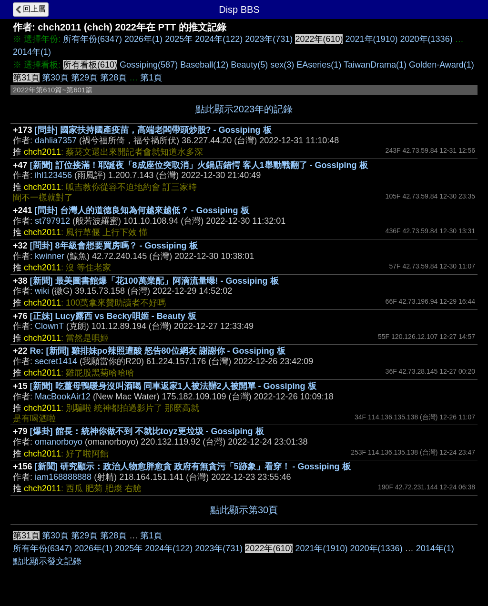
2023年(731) (269, 39)
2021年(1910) (371, 39)
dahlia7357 (56, 140)
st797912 (52, 221)
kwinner (49, 256)
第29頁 (84, 77)
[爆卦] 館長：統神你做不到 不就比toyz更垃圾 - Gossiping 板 (147, 431)
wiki (42, 291)
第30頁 (55, 77)
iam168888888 (63, 477)
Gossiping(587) (149, 65)
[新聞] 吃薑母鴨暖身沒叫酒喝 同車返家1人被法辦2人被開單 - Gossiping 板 (173, 386)
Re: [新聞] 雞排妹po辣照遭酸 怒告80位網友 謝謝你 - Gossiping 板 (157, 351)
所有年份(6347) (92, 39)
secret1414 (56, 361)
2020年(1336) (426, 39)
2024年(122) (219, 39)
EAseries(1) (318, 65)
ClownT (49, 326)
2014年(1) (32, 52)
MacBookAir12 (63, 396)
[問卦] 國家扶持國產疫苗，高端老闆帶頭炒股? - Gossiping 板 (153, 130)
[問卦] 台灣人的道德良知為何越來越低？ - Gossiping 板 (142, 210)
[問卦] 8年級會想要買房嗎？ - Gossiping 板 (114, 245)
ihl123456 (53, 175)
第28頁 (113, 77)
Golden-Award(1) (441, 65)
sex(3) (282, 65)
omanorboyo (58, 442)
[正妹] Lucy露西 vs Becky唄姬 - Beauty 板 (113, 316)
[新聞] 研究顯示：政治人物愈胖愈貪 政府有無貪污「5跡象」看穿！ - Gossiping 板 (193, 466)
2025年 (179, 39)
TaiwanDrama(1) (375, 65)
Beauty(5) (249, 65)
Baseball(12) (204, 65)
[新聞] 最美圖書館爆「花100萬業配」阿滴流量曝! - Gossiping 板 (154, 281)
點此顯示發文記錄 (47, 561)
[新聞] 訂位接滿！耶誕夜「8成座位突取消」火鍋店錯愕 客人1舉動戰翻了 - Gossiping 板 (199, 165)
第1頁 (151, 77)
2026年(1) (143, 39)
